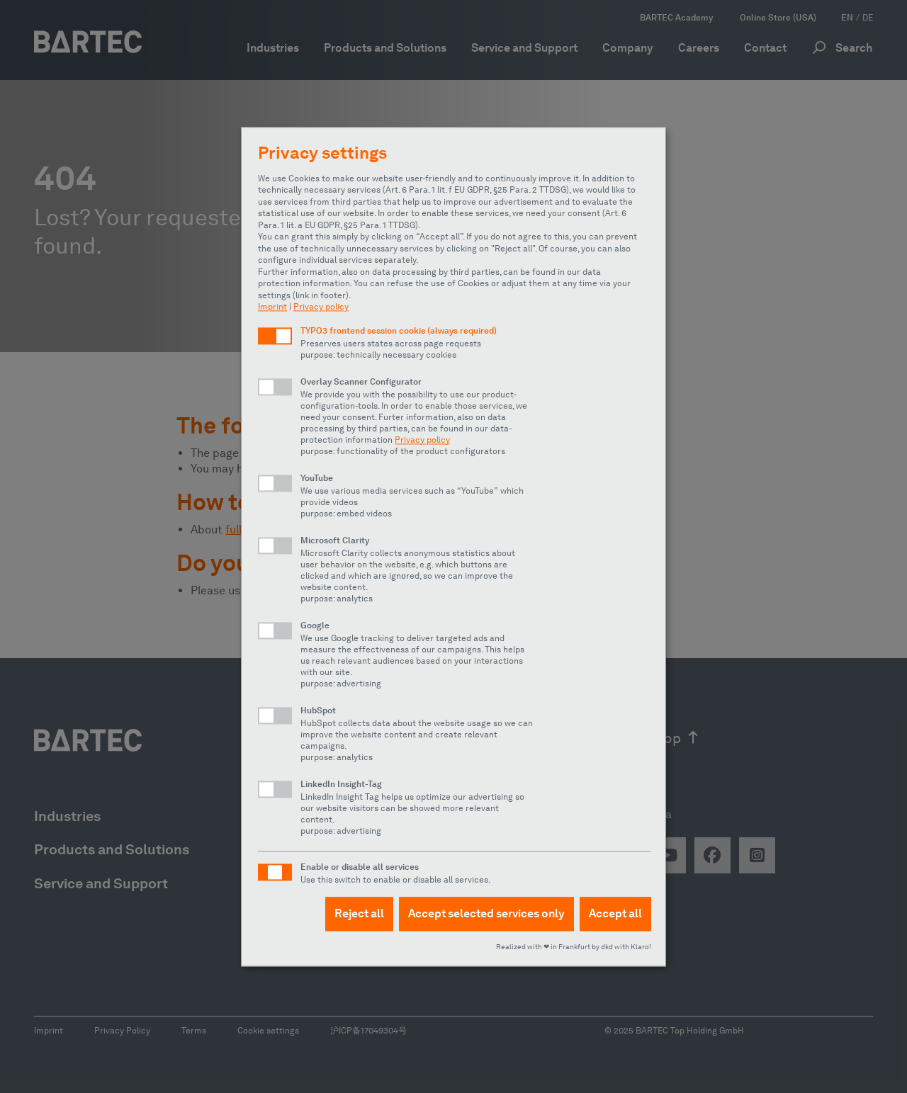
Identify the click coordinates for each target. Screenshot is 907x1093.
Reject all (359, 913)
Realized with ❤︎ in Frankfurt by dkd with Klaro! (573, 947)
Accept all (615, 913)
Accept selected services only (486, 913)
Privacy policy (321, 307)
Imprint (272, 307)
